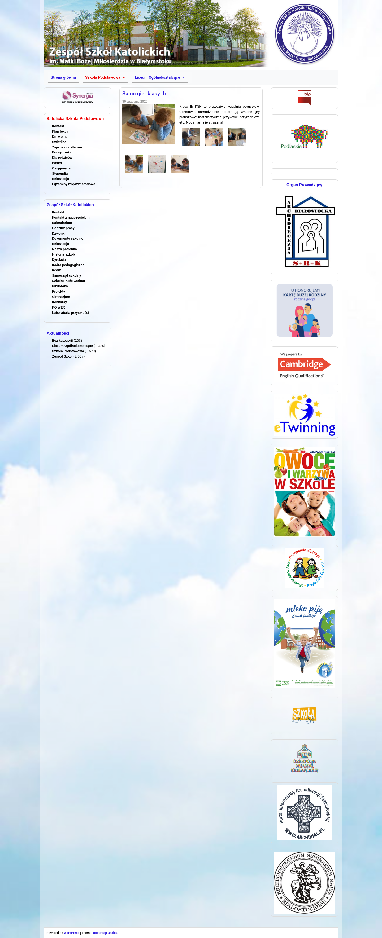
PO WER (58, 307)
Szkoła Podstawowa (68, 351)
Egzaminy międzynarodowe (73, 184)
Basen (57, 163)
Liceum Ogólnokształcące (72, 346)
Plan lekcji (60, 131)
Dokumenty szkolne (67, 238)
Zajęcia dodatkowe (67, 147)
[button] (105, 77)
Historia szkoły (64, 254)
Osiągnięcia (61, 168)
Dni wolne (59, 137)
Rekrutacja (60, 179)
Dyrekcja (59, 260)
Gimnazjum (61, 297)
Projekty (58, 291)
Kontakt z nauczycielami (71, 217)
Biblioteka (60, 286)
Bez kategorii (62, 340)
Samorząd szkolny (66, 276)
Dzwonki (59, 233)
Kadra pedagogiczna (68, 265)
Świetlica (59, 142)
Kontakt (58, 126)
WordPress (71, 933)
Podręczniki (61, 152)
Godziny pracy (63, 228)
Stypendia (60, 173)
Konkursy (59, 302)
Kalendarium (62, 223)
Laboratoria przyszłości (70, 313)
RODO (57, 270)
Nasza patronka (64, 249)
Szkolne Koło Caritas (68, 281)
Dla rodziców (62, 158)
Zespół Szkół (62, 356)
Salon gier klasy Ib (144, 93)
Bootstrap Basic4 (105, 933)
